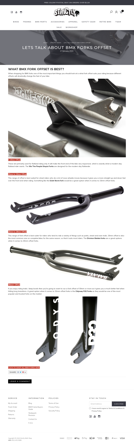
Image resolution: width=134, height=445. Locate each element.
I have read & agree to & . (106, 409)
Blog (30, 403)
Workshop (72, 27)
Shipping (11, 411)
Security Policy (54, 411)
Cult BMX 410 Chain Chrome (20, 434)
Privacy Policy (54, 407)
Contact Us (32, 419)
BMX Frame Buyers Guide (35, 408)
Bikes (16, 22)
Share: (18, 372)
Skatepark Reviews (32, 414)
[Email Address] (100, 403)
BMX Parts (41, 22)
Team (118, 22)
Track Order (12, 407)
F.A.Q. (30, 423)
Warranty (11, 418)
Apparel (73, 22)
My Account (12, 403)
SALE (59, 27)
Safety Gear (88, 22)
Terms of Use (53, 403)
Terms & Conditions (116, 408)
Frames (27, 22)
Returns (11, 414)
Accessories (57, 22)
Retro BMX (105, 22)
